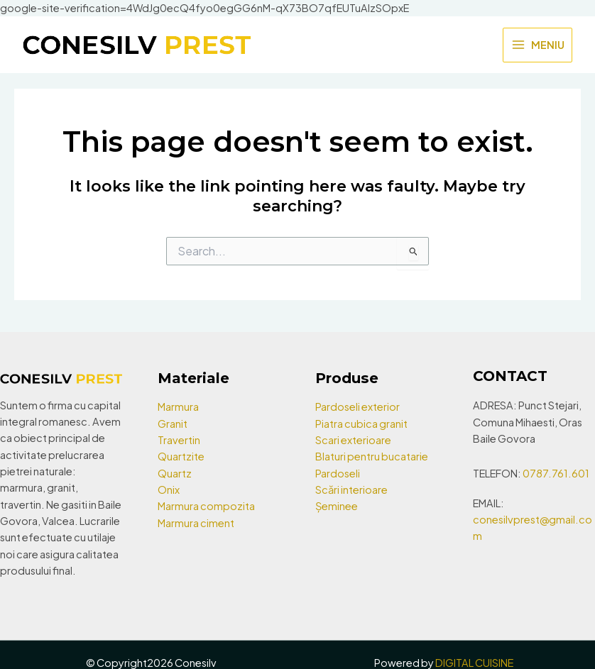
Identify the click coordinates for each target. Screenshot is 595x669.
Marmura (178, 406)
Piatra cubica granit (361, 423)
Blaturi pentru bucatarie (371, 456)
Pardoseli (337, 473)
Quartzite (181, 456)
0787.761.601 (556, 473)
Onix (169, 489)
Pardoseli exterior (357, 406)
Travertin (179, 439)
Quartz (175, 473)
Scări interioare (351, 489)
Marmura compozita (206, 505)
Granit (172, 423)
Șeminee (336, 505)
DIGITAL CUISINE (474, 662)
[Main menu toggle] (537, 45)
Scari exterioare (353, 439)
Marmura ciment (196, 522)
